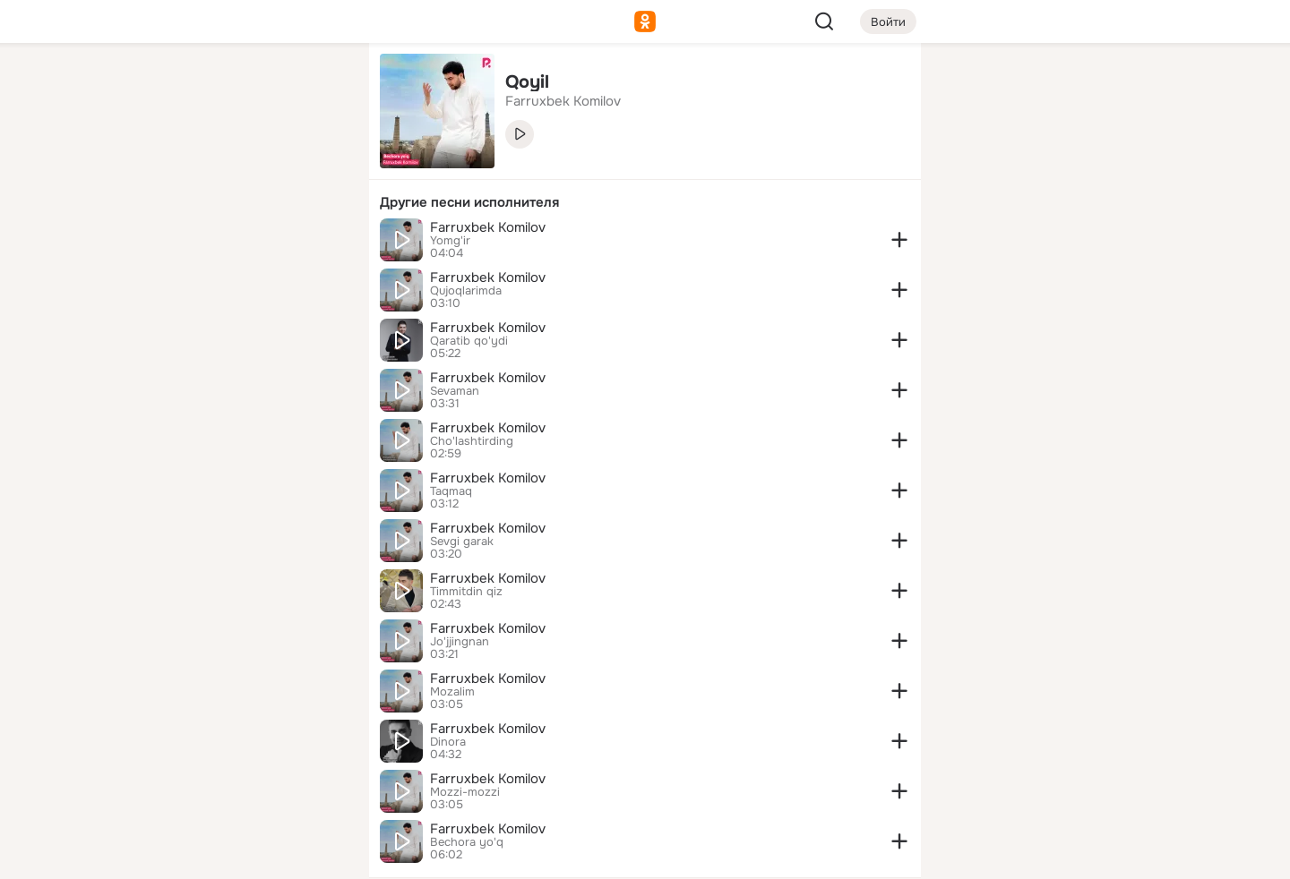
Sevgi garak (462, 541)
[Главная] (157, 86)
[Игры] (315, 243)
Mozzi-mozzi (465, 792)
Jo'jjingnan (459, 642)
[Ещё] (236, 740)
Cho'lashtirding (471, 441)
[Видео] (315, 164)
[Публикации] (157, 164)
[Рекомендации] (236, 322)
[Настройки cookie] (236, 855)
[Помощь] (157, 322)
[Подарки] (157, 243)
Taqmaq (451, 491)
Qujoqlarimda (466, 291)
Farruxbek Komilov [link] (563, 101)
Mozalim (452, 692)
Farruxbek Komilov (488, 227)
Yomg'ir (450, 241)
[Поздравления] (236, 243)
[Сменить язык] (236, 779)
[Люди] (236, 164)
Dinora (448, 742)
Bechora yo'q (466, 842)
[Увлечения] (236, 86)
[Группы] (315, 86)
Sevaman (454, 391)
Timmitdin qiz (466, 591)
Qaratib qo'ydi (469, 341)
